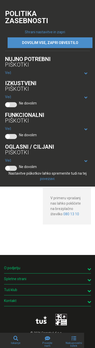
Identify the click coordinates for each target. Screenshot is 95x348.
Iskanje (16, 343)
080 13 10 (71, 214)
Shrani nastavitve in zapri (45, 32)
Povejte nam (47, 344)
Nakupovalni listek (74, 344)
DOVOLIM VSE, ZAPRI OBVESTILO (50, 43)
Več (8, 73)
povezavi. (47, 179)
